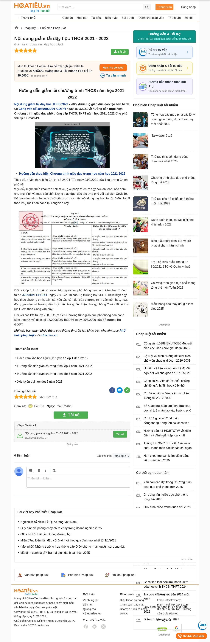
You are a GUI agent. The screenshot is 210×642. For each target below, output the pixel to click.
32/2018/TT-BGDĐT (35, 295)
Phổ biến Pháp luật (53, 28)
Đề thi (189, 17)
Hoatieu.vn (16, 28)
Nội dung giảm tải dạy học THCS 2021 (41, 104)
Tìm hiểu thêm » (39, 75)
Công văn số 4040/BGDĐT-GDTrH (42, 108)
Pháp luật (30, 28)
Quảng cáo (89, 609)
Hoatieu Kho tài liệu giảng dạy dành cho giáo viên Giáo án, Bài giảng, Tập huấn (32, 7)
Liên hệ (87, 604)
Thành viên (164, 7)
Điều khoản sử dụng (132, 600)
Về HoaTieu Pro (92, 613)
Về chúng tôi (90, 600)
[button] (72, 147)
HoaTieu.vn (49, 335)
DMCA (124, 613)
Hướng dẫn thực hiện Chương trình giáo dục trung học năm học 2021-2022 (72, 173)
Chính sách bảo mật (132, 604)
